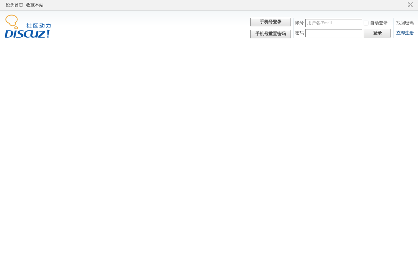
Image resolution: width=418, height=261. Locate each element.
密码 (299, 33)
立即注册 (405, 33)
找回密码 (405, 22)
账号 (299, 22)
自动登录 (376, 22)
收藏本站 (34, 5)
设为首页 (14, 5)
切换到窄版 (409, 5)
